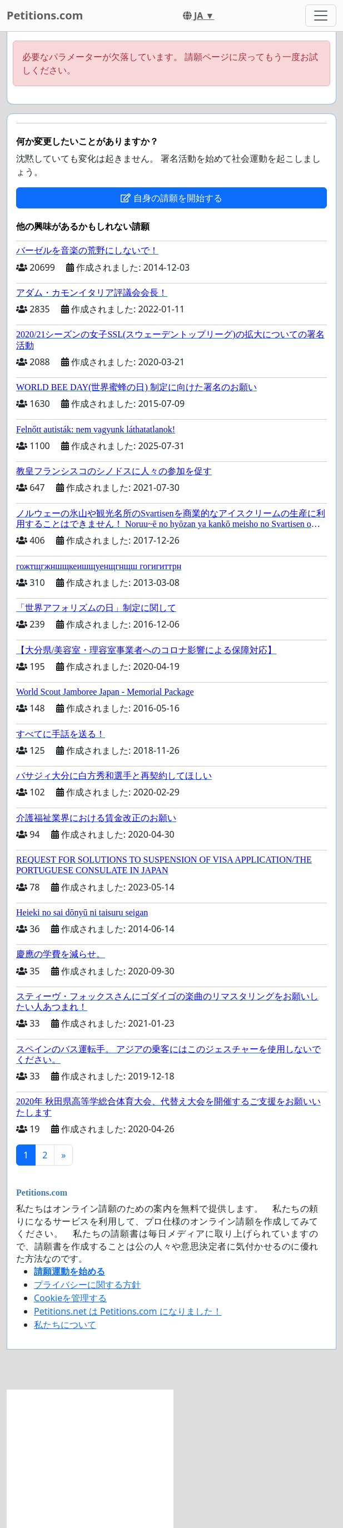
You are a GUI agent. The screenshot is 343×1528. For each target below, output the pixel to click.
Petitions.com (45, 15)
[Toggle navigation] (320, 15)
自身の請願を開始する (171, 198)
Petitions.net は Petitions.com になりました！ (128, 1311)
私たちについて (65, 1324)
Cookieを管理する (70, 1298)
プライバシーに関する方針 (87, 1284)
